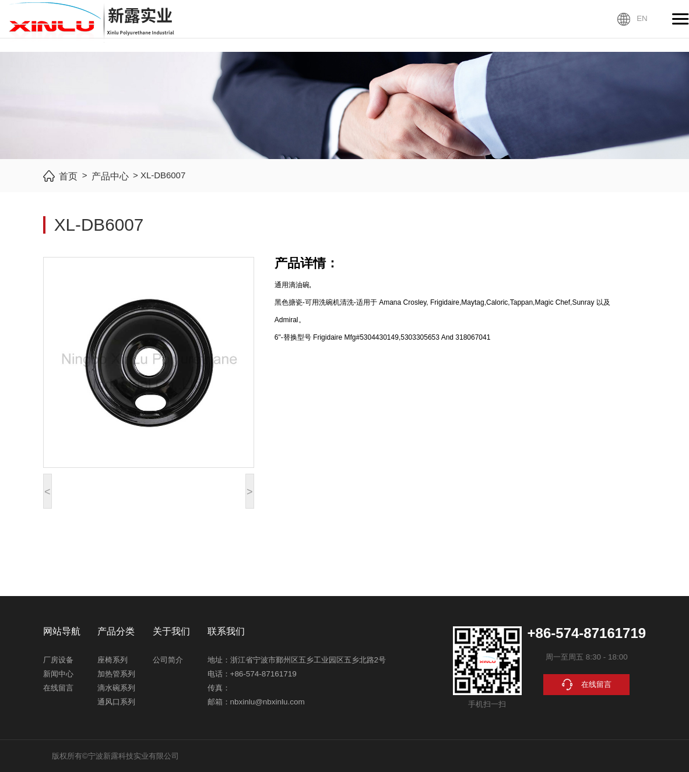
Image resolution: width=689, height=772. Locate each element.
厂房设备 (58, 659)
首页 (68, 176)
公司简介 (168, 659)
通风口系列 (116, 701)
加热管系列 (116, 673)
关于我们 (171, 631)
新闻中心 (58, 673)
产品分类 (116, 631)
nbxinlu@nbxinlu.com (267, 701)
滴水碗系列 (116, 687)
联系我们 (226, 631)
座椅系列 (112, 659)
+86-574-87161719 (263, 673)
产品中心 (110, 176)
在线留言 (58, 687)
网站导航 (61, 631)
